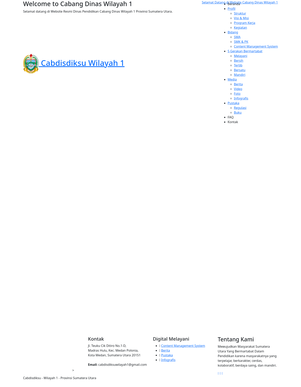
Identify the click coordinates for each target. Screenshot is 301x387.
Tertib (238, 65)
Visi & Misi (241, 18)
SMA (237, 37)
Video (238, 89)
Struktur (240, 13)
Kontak (233, 122)
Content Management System (256, 46)
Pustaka (167, 355)
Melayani (240, 56)
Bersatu (239, 70)
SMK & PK (241, 42)
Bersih (238, 60)
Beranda (234, 4)
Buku (238, 112)
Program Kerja (244, 23)
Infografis (241, 98)
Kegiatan (240, 27)
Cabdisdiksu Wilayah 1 (74, 62)
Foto (237, 93)
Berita (238, 84)
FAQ (231, 117)
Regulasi (240, 108)
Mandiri (239, 75)
